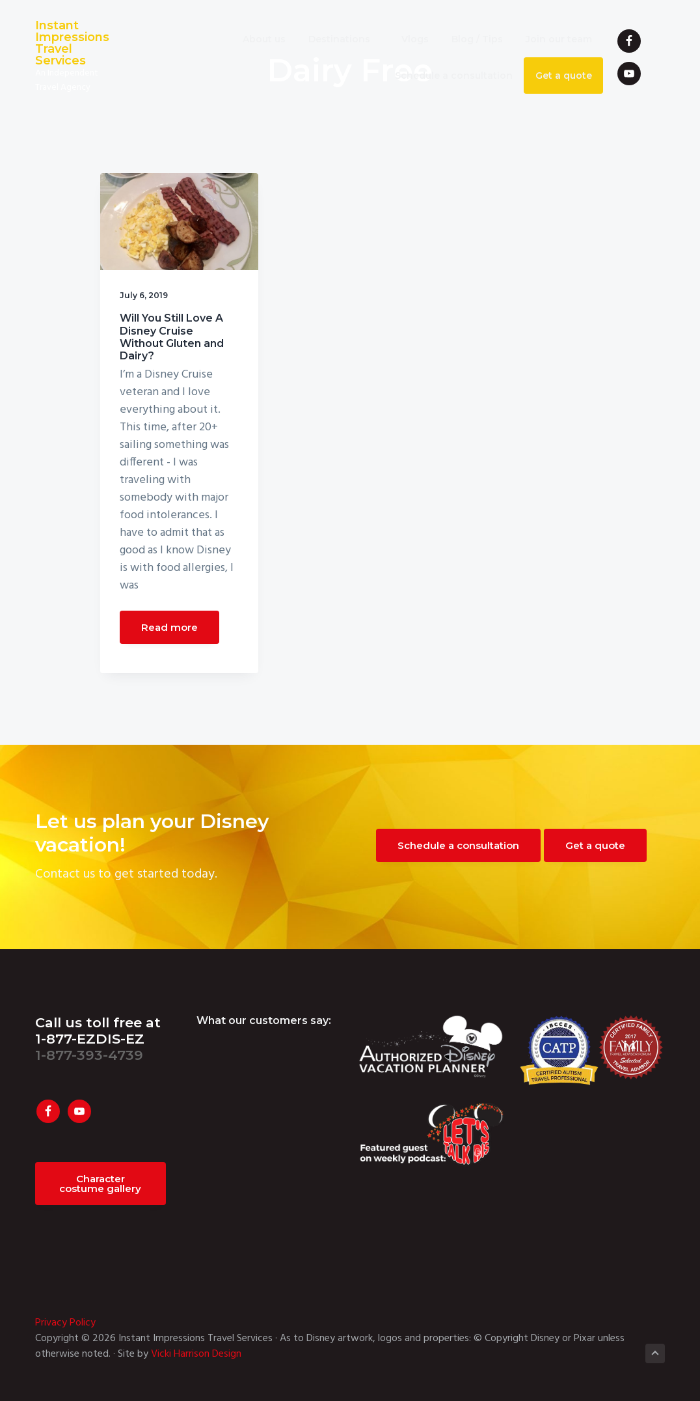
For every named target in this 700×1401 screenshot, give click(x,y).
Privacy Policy (65, 1322)
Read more (169, 627)
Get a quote (595, 845)
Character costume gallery (100, 1183)
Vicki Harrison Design (196, 1354)
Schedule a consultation (458, 845)
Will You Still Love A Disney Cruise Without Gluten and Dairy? (172, 337)
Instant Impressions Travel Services (72, 43)
